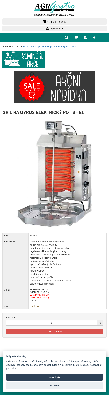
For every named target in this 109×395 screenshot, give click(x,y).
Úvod (26, 46)
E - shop (35, 46)
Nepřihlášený (54, 28)
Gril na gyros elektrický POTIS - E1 (59, 46)
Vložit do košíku (54, 331)
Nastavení (54, 385)
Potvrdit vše (54, 377)
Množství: (11, 317)
